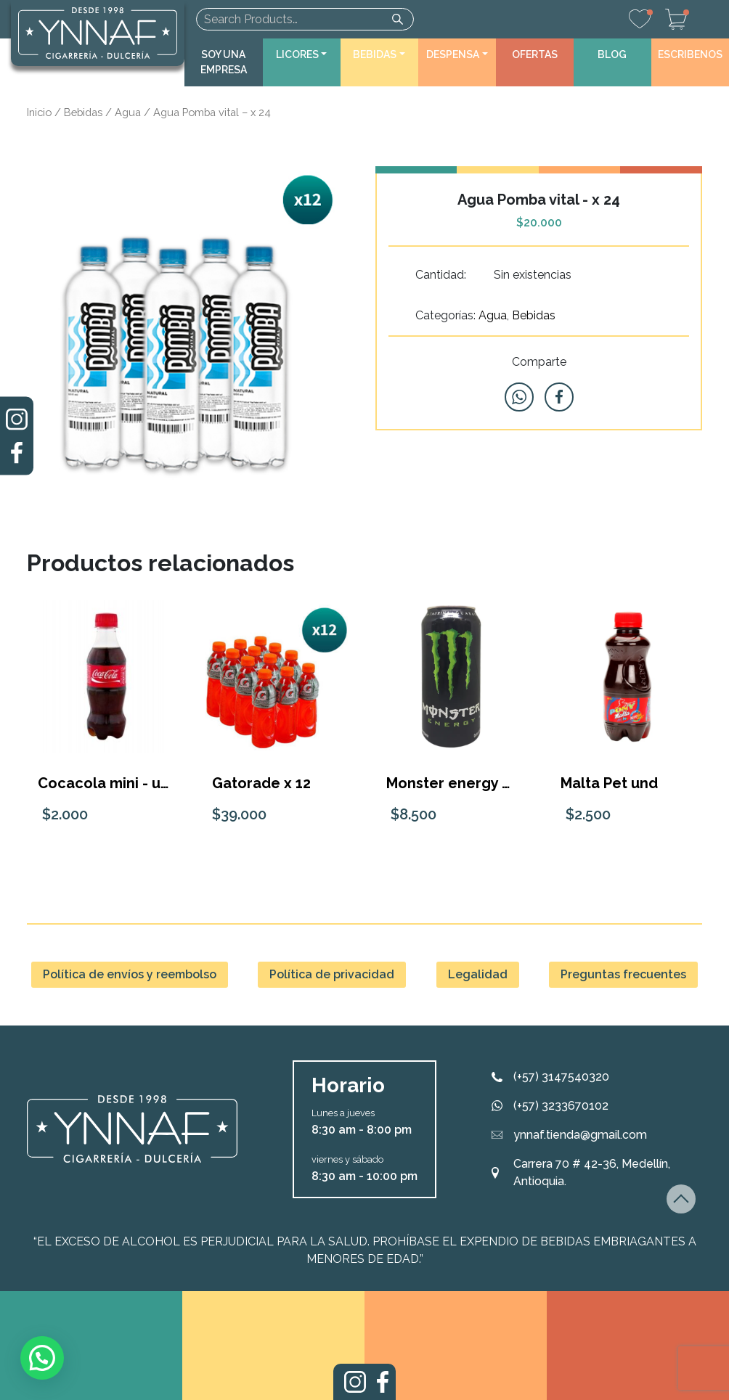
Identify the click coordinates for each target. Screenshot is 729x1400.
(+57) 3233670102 (560, 1106)
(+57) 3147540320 (561, 1077)
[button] (302, 54)
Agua (128, 112)
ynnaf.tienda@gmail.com (580, 1135)
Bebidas (83, 112)
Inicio (39, 112)
